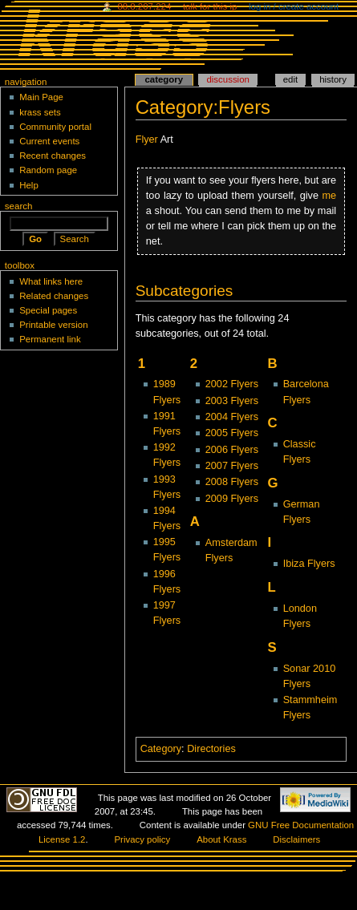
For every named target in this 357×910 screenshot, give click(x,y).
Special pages (48, 310)
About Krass (221, 839)
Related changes (53, 296)
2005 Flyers (231, 433)
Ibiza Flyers (309, 563)
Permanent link (49, 339)
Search (19, 206)
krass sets (40, 112)
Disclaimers (296, 839)
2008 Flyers (231, 481)
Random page (48, 170)
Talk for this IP (210, 6)
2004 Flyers (231, 417)
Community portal (55, 126)
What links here (51, 281)
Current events (49, 141)
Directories (211, 748)
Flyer (147, 139)
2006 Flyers (231, 449)
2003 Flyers (231, 400)
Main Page (41, 97)
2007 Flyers (231, 465)
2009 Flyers (231, 498)
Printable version (53, 325)
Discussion (227, 79)
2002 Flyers (231, 384)
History (333, 79)
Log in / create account (294, 6)
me (330, 195)
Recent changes (52, 155)
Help (29, 185)
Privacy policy (142, 839)
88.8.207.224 (144, 6)
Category (160, 748)
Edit (290, 79)
